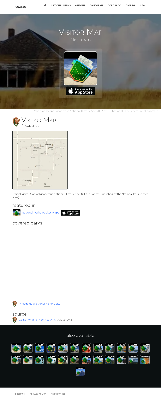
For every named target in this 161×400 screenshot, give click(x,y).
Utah (143, 5)
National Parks (61, 5)
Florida (131, 5)
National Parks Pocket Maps (40, 212)
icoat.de (20, 7)
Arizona (80, 5)
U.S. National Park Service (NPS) (37, 319)
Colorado (114, 5)
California (96, 5)
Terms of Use (58, 394)
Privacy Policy (38, 394)
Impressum (19, 394)
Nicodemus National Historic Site (40, 303)
